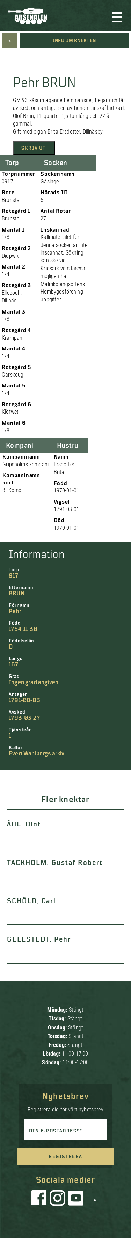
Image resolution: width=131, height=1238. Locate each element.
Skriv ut (33, 148)
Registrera (65, 1157)
